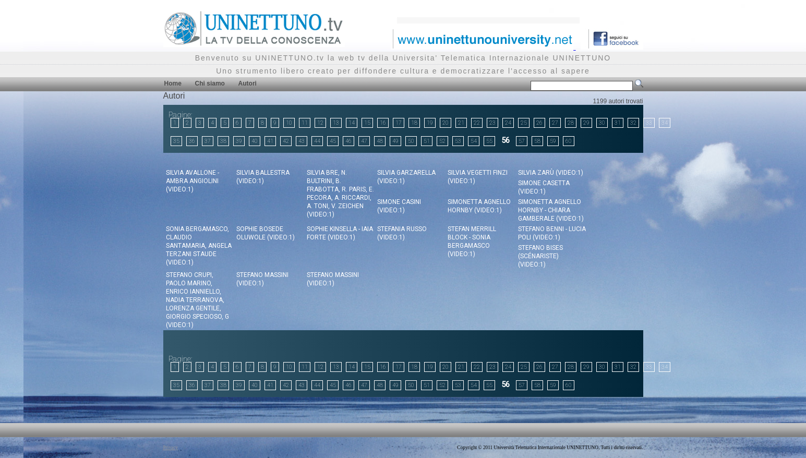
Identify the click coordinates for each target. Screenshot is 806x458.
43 (301, 141)
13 (336, 122)
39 (239, 141)
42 (286, 141)
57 (522, 141)
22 (477, 122)
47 (364, 141)
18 (414, 122)
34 (664, 122)
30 (602, 122)
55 (489, 141)
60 (569, 141)
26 (539, 122)
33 (649, 122)
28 (571, 122)
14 (351, 122)
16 (383, 122)
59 (553, 141)
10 (289, 122)
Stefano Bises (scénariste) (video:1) (540, 256)
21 (461, 122)
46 (348, 141)
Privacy (170, 447)
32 (633, 122)
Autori (247, 83)
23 (492, 122)
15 (367, 122)
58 (537, 141)
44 (317, 141)
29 (586, 122)
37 (207, 141)
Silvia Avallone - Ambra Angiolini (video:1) (192, 181)
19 (430, 122)
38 (223, 141)
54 (474, 141)
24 (508, 122)
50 (411, 141)
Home (173, 83)
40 (254, 141)
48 (380, 141)
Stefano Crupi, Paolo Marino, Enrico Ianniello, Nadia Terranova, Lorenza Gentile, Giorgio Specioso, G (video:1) (197, 300)
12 (320, 122)
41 (270, 141)
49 (395, 141)
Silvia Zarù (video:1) (550, 172)
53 (458, 141)
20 (445, 122)
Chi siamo (210, 83)
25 (524, 122)
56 (505, 140)
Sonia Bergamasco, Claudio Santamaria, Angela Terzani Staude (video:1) (199, 245)
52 (442, 141)
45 (333, 141)
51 (427, 141)
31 (618, 122)
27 (555, 122)
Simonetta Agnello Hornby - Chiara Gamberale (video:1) (551, 210)
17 (398, 122)
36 (192, 141)
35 (176, 141)
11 (305, 122)
